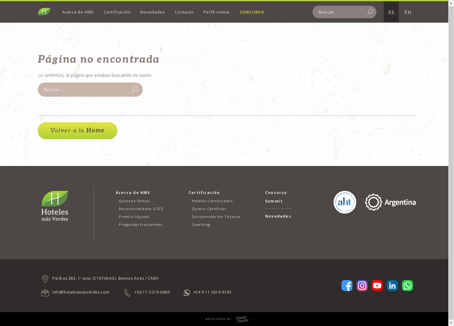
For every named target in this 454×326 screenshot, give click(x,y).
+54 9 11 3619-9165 (212, 292)
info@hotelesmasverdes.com (80, 292)
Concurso (252, 12)
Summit (274, 201)
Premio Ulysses (134, 216)
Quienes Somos (134, 200)
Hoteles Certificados (212, 200)
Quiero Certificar (209, 208)
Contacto (184, 12)
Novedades (152, 12)
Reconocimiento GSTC (141, 208)
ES (391, 12)
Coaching (201, 224)
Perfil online (217, 12)
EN (408, 12)
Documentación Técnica (216, 216)
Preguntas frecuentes (140, 224)
